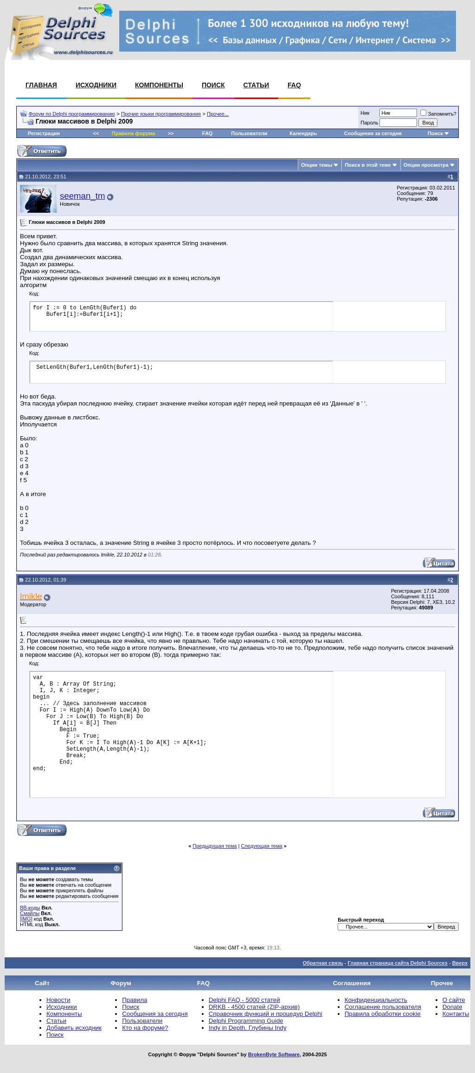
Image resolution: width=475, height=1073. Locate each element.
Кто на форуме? (145, 1027)
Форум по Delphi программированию (72, 114)
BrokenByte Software (274, 1054)
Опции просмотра (426, 165)
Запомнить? (438, 114)
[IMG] (26, 919)
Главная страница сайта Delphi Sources (397, 963)
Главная (41, 85)
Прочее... (218, 114)
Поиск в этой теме (368, 165)
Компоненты (159, 85)
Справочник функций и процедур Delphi (265, 1013)
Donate (452, 1006)
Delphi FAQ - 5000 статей (244, 999)
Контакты (456, 1013)
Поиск (213, 85)
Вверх (460, 963)
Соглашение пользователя (383, 1006)
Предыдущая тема (215, 846)
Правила (134, 999)
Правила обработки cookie (383, 1013)
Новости (58, 999)
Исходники (96, 85)
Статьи (257, 85)
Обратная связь (322, 963)
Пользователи (249, 133)
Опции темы (316, 165)
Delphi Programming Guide (246, 1020)
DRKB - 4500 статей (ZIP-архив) (254, 1006)
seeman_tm (82, 196)
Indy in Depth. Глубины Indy (248, 1027)
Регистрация (44, 133)
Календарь (303, 133)
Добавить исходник (74, 1027)
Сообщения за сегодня (373, 133)
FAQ (294, 85)
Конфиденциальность (376, 999)
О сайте (454, 999)
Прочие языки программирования (161, 114)
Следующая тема (261, 846)
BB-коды (30, 907)
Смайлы (29, 913)
